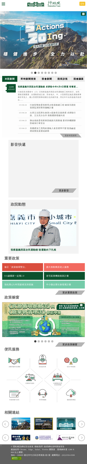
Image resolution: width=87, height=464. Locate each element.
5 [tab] (48, 341)
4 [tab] (45, 341)
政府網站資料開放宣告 (54, 446)
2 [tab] (38, 341)
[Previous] (3, 39)
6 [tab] (52, 341)
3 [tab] (42, 341)
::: (1, 77)
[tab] (10, 79)
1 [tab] (35, 341)
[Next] (84, 39)
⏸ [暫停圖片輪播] (83, 14)
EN (82, 3)
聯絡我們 (39, 446)
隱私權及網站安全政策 (23, 446)
